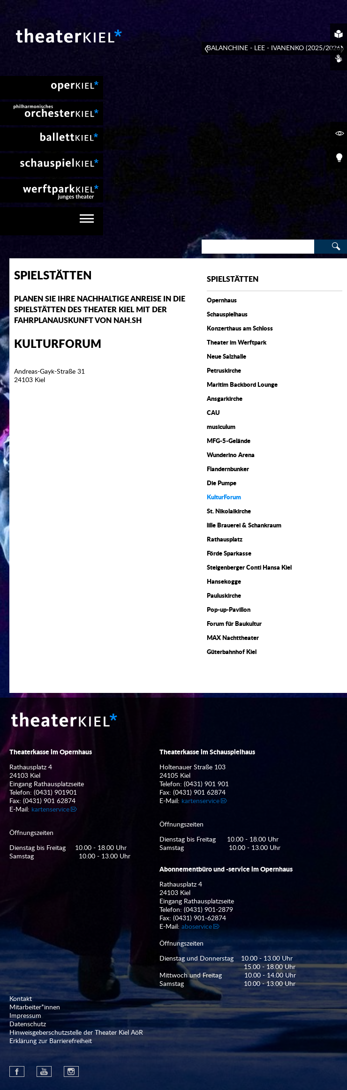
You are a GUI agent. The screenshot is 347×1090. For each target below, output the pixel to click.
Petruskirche (224, 371)
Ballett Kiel (51, 139)
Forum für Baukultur (234, 624)
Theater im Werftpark (236, 343)
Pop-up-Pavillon (228, 610)
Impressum (25, 1016)
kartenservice (50, 809)
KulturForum (224, 498)
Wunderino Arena (231, 455)
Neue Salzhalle (226, 357)
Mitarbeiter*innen (34, 1007)
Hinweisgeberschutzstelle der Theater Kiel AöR (76, 1033)
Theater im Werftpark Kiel (51, 191)
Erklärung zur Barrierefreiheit (50, 1041)
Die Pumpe (221, 484)
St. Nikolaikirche (229, 512)
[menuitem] (51, 87)
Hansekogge (224, 582)
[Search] (258, 247)
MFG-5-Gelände (228, 441)
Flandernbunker (228, 469)
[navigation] (51, 221)
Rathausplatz (224, 540)
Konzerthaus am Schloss (240, 329)
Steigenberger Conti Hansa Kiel (249, 568)
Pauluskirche (224, 596)
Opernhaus (222, 301)
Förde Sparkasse (229, 554)
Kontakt (20, 999)
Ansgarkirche (224, 399)
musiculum (221, 427)
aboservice (196, 927)
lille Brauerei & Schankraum (244, 526)
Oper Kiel (51, 87)
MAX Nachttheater (233, 638)
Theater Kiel (68, 36)
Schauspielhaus (227, 315)
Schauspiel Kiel (51, 165)
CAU (213, 413)
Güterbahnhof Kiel (231, 652)
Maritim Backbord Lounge (242, 385)
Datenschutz (27, 1024)
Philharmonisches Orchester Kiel (51, 113)
